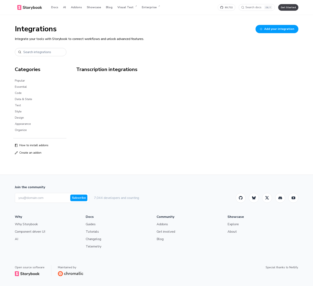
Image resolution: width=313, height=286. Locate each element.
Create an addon (28, 153)
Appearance (23, 124)
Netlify (293, 267)
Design (19, 118)
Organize (21, 130)
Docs (54, 7)
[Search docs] (257, 7)
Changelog (93, 239)
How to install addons (31, 145)
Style (18, 111)
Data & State (23, 99)
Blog (109, 7)
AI (64, 7)
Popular (20, 81)
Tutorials (92, 231)
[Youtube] (293, 198)
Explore (233, 224)
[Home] (30, 7)
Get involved (166, 231)
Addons (76, 7)
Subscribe (79, 198)
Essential (21, 87)
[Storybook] (280, 198)
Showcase (94, 7)
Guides (91, 224)
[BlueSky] (254, 198)
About (232, 231)
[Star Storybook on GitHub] (226, 7)
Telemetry (93, 246)
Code (18, 93)
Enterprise (151, 7)
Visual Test (127, 7)
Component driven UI (30, 231)
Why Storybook (26, 224)
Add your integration (277, 29)
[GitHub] (241, 198)
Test (18, 105)
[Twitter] (267, 198)
